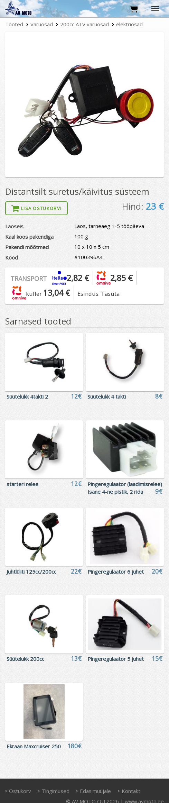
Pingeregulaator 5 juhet (115, 658)
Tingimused (53, 790)
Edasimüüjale (93, 790)
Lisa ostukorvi (36, 208)
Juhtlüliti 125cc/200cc (31, 571)
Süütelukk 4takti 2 (27, 396)
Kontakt (129, 790)
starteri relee (22, 484)
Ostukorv (18, 790)
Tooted (14, 24)
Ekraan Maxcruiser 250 (34, 746)
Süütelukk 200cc (25, 658)
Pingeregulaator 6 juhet (115, 571)
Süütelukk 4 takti (106, 396)
